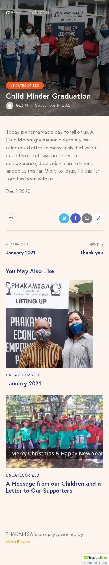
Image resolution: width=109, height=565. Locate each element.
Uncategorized (24, 85)
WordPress (18, 542)
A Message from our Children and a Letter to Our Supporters (53, 487)
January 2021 (23, 383)
